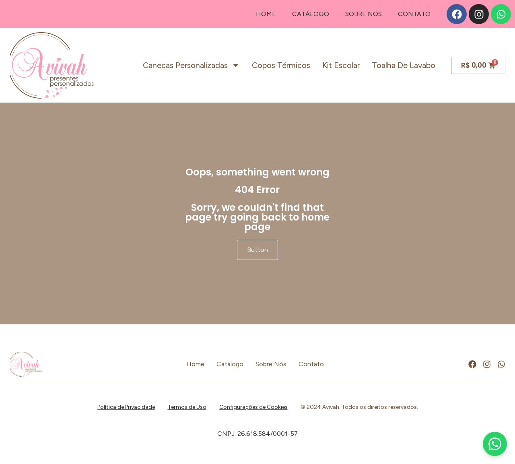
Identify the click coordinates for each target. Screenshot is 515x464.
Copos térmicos (281, 65)
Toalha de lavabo (403, 65)
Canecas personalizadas (191, 65)
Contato (414, 14)
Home (266, 14)
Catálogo (310, 14)
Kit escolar (341, 65)
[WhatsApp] (495, 444)
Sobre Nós (363, 14)
